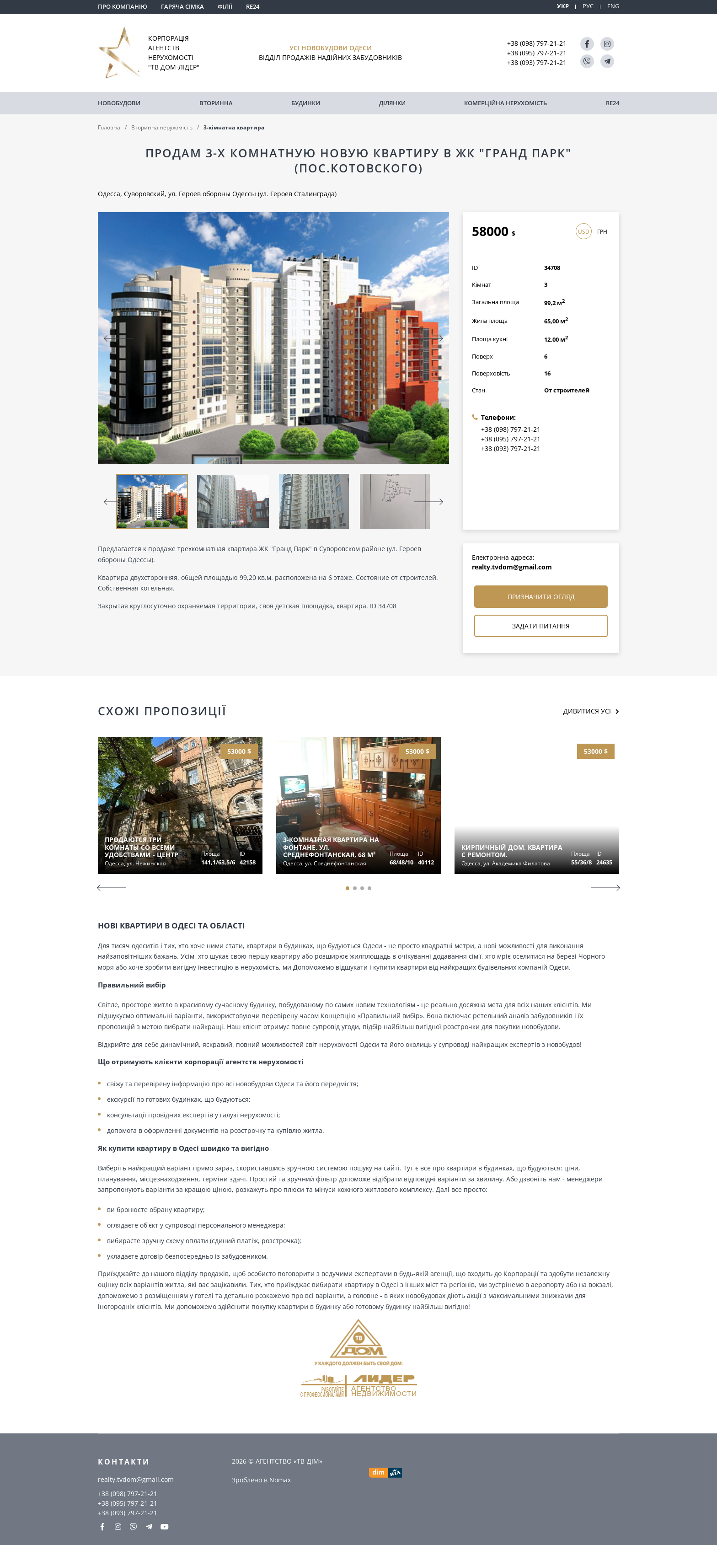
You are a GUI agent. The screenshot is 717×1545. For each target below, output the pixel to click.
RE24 (252, 6)
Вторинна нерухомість (162, 127)
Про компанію (122, 6)
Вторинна (216, 103)
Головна (109, 127)
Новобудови (119, 103)
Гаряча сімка (182, 6)
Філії (225, 6)
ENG (613, 6)
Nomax (280, 1479)
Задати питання (541, 626)
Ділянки (392, 103)
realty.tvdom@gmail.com (512, 567)
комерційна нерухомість (505, 103)
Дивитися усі (587, 711)
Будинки (305, 103)
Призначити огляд (541, 596)
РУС (588, 6)
